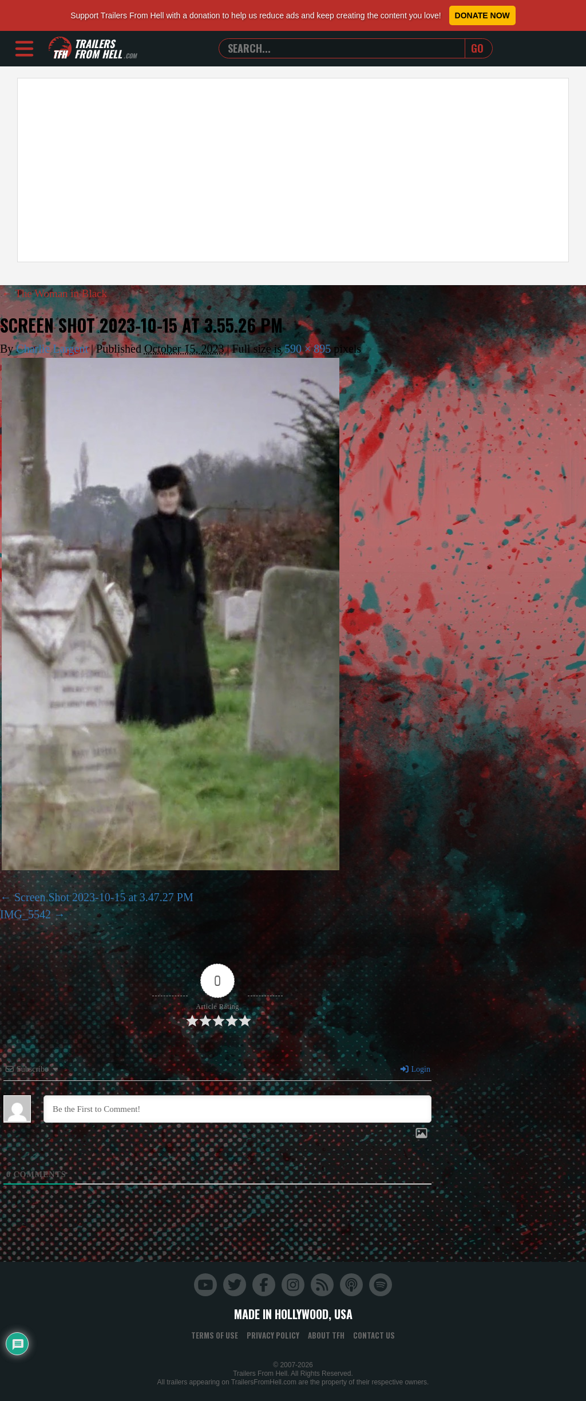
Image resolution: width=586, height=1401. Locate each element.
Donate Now (482, 15)
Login (414, 1068)
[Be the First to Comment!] (237, 1108)
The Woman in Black (57, 293)
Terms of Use (214, 1334)
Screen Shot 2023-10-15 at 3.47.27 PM (103, 896)
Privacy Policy (273, 1334)
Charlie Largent (52, 348)
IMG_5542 (25, 913)
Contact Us (374, 1334)
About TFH (326, 1334)
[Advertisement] (293, 170)
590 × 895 (307, 348)
